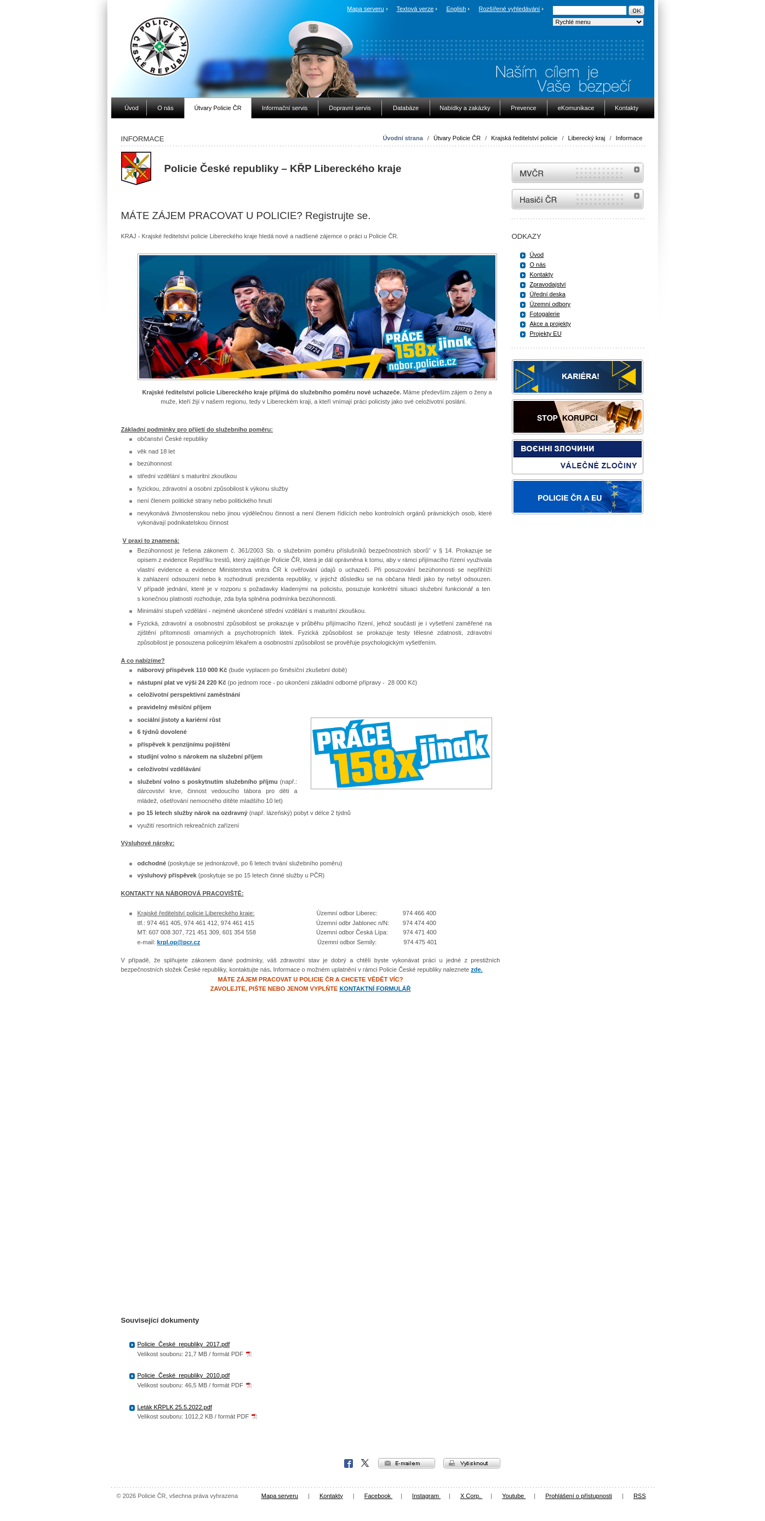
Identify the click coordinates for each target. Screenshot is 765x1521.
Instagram (426, 1496)
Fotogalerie (545, 314)
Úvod (537, 254)
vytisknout (471, 1463)
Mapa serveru (365, 8)
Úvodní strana (402, 138)
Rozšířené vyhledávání (509, 8)
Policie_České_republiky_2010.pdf (184, 1375)
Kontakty (541, 274)
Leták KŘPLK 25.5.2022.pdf (175, 1407)
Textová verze (414, 8)
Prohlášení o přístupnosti (578, 1496)
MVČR (577, 173)
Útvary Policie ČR (457, 138)
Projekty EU (546, 333)
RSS (639, 1496)
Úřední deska (548, 294)
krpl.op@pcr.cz (179, 942)
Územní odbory (550, 304)
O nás (538, 264)
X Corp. (365, 1463)
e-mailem (406, 1463)
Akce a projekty (550, 323)
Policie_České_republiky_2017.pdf (184, 1344)
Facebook (348, 1463)
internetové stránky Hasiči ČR (577, 199)
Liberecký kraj (587, 138)
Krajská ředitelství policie (524, 138)
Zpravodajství (548, 284)
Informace (629, 138)
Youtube (514, 1496)
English (456, 8)
